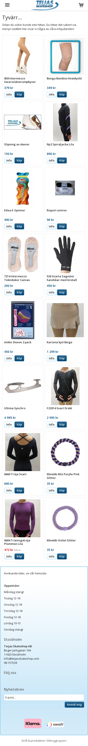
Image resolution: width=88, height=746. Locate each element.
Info (9, 94)
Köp (19, 94)
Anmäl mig (74, 705)
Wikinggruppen (56, 741)
